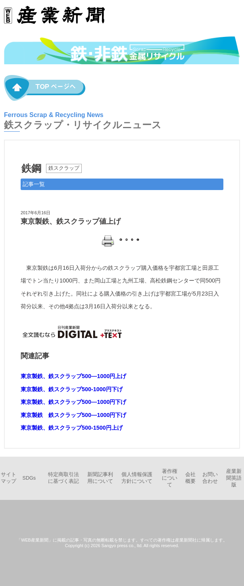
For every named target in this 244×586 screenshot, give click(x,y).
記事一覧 (34, 184)
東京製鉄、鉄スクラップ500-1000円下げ (72, 389)
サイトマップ (8, 478)
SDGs (29, 478)
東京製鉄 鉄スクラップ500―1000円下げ (73, 415)
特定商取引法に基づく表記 (63, 478)
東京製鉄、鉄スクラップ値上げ (71, 221)
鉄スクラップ (63, 168)
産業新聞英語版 (234, 478)
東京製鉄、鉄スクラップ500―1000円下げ (73, 402)
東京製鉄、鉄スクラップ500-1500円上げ (72, 428)
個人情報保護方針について (136, 478)
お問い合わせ (210, 478)
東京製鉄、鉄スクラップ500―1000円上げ (73, 376)
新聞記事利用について (100, 478)
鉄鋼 (31, 168)
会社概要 (190, 478)
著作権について (169, 478)
